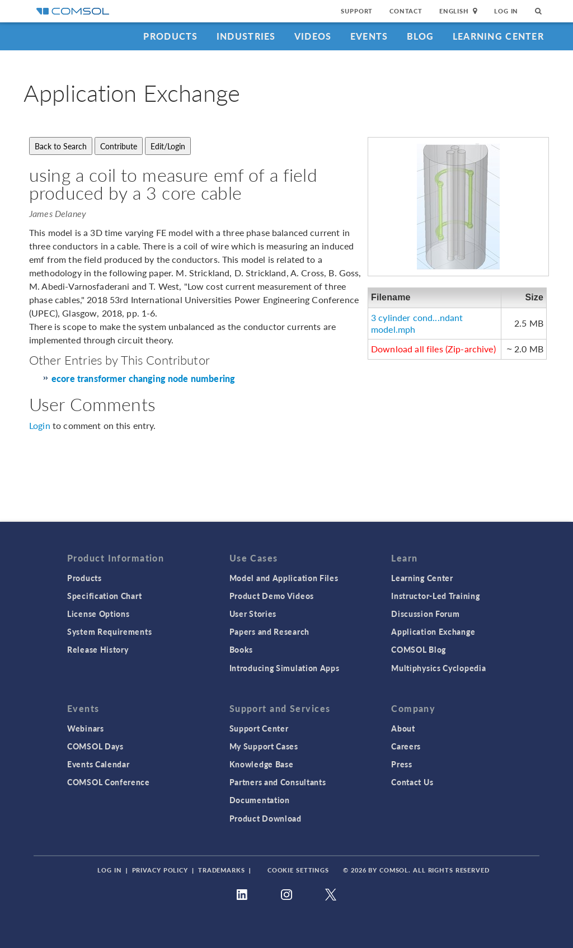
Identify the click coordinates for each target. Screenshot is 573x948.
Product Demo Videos (271, 595)
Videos (313, 36)
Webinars (85, 728)
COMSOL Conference (108, 781)
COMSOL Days (95, 746)
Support (357, 11)
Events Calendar (98, 764)
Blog (420, 36)
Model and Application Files (284, 577)
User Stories (252, 613)
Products (170, 36)
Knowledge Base (261, 764)
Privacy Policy (160, 870)
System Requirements (109, 631)
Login (39, 425)
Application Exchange (433, 631)
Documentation (259, 799)
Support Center (259, 728)
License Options (98, 613)
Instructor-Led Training (435, 595)
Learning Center (498, 36)
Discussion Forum (425, 613)
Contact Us (412, 781)
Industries (246, 36)
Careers (406, 746)
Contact (405, 11)
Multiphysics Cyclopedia (438, 667)
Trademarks (221, 870)
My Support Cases (263, 746)
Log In (506, 11)
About (403, 728)
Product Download (265, 818)
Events (369, 36)
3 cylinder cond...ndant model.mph (417, 323)
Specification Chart (104, 595)
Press (401, 764)
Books (241, 649)
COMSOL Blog (418, 649)
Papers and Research (269, 631)
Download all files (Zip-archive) (433, 348)
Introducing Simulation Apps (284, 667)
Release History (98, 649)
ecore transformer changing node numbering (143, 379)
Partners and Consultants (277, 781)
